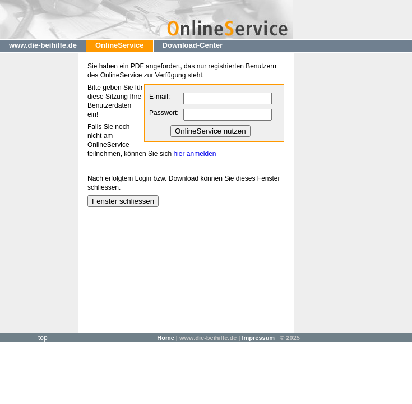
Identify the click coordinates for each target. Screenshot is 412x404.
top (43, 338)
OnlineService (119, 45)
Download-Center (193, 45)
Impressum (258, 337)
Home (165, 337)
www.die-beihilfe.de (43, 45)
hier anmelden (194, 154)
